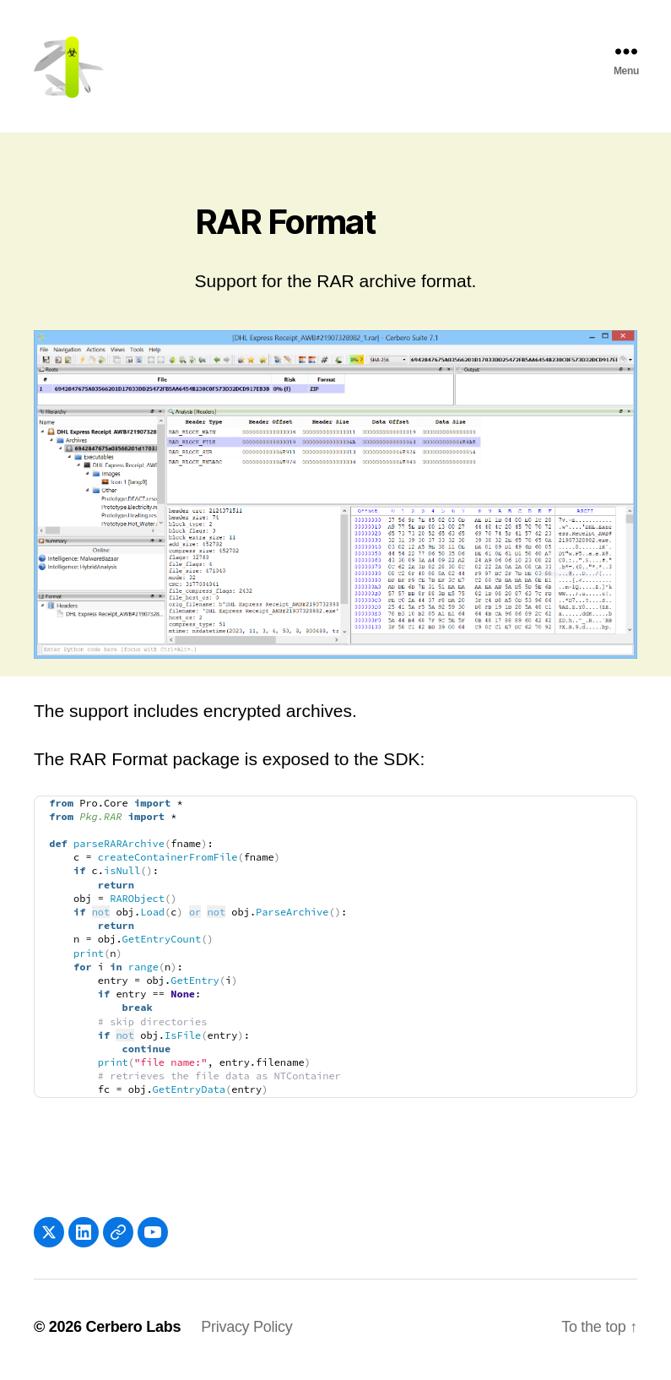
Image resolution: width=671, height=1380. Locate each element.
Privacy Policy (246, 1331)
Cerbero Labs (133, 1331)
